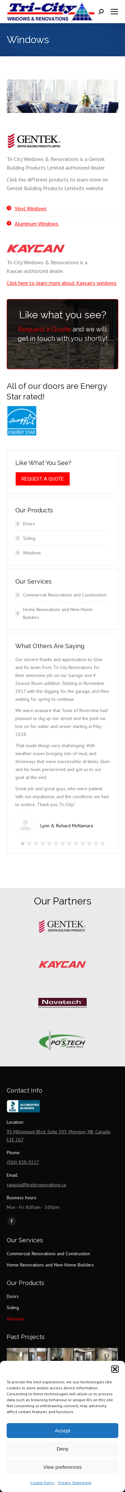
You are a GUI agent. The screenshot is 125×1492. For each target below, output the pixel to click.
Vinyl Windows (31, 208)
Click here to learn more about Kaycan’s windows (61, 283)
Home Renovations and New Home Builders (58, 613)
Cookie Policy (42, 1482)
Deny (62, 1449)
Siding (29, 538)
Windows (32, 553)
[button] (115, 1369)
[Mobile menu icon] (114, 12)
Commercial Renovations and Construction (64, 595)
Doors (29, 524)
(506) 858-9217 (23, 1162)
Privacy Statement (74, 1482)
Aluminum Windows (36, 223)
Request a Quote (44, 329)
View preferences (62, 1467)
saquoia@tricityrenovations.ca (36, 1185)
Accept (62, 1430)
